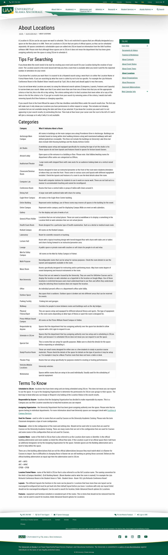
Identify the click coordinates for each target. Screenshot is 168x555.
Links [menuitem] (159, 2)
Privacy (23, 524)
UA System (29, 520)
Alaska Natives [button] (145, 9)
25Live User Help (31, 34)
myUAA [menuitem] (105, 2)
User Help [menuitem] (125, 46)
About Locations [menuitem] (128, 73)
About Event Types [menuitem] (129, 68)
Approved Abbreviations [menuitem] (131, 87)
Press (74, 520)
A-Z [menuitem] (112, 2)
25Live (21, 34)
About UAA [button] (56, 9)
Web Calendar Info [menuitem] (129, 91)
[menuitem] (119, 2)
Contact (57, 520)
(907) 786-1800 (14, 2)
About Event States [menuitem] (129, 64)
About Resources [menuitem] (128, 82)
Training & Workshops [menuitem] (130, 55)
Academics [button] (70, 9)
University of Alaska (29, 547)
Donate (66, 520)
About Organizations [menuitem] (130, 78)
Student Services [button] (127, 9)
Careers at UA (46, 520)
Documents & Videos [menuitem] (130, 50)
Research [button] (111, 9)
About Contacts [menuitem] (128, 59)
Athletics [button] (99, 9)
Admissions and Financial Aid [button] (86, 10)
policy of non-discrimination (129, 547)
